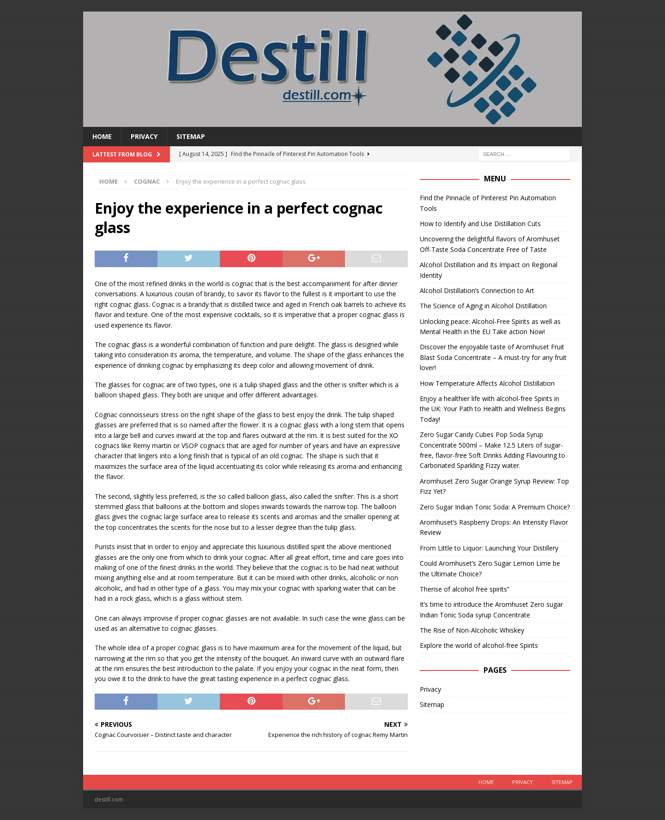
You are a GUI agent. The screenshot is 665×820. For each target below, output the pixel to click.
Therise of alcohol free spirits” (464, 589)
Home (102, 136)
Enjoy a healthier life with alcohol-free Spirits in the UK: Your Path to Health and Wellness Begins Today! (493, 409)
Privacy (144, 136)
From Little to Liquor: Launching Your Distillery (489, 548)
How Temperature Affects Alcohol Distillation (487, 383)
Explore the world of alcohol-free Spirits (479, 645)
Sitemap (190, 136)
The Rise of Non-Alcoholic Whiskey (472, 630)
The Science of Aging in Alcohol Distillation (483, 305)
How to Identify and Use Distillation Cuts (480, 223)
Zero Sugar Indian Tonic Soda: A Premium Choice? (495, 507)
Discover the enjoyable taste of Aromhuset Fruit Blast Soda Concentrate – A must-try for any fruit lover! (493, 357)
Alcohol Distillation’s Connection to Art (477, 290)
